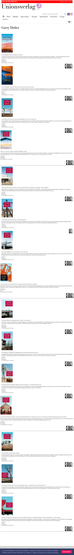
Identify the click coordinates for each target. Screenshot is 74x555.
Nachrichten (44, 17)
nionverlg (22, 6)
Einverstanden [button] (66, 551)
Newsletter (53, 17)
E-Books (15, 17)
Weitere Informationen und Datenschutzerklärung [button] (46, 552)
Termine (34, 17)
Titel (9, 17)
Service (5, 19)
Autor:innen (24, 17)
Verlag (62, 17)
